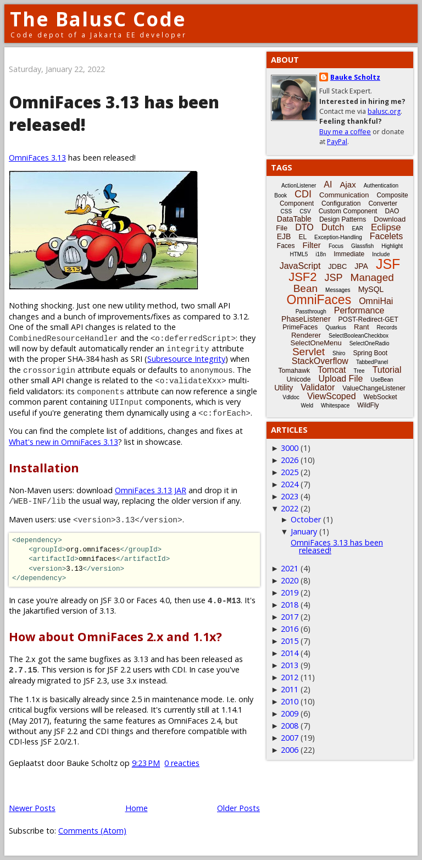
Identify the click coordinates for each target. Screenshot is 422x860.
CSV (305, 211)
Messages (338, 290)
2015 (289, 641)
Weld (307, 406)
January (304, 531)
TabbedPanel (372, 362)
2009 (289, 713)
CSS (286, 211)
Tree (358, 371)
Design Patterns (342, 219)
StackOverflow (320, 361)
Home (136, 808)
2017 (289, 616)
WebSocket (380, 397)
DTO (304, 227)
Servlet (308, 351)
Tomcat (332, 369)
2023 (289, 496)
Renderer (306, 335)
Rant (361, 327)
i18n (320, 254)
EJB (284, 236)
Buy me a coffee (345, 131)
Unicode (298, 379)
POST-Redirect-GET (368, 319)
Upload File (340, 378)
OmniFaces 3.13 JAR (150, 490)
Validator (318, 387)
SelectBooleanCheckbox (358, 336)
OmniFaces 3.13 (37, 157)
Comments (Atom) (92, 830)
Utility (283, 387)
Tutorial (387, 369)
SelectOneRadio (369, 343)
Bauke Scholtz (355, 77)
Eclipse (386, 227)
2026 (289, 460)
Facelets (386, 236)
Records (387, 327)
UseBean (381, 380)
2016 (289, 629)
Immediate (349, 254)
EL (302, 237)
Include (381, 254)
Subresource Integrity (186, 359)
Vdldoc (290, 397)
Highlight (392, 246)
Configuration (340, 203)
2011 (289, 689)
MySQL (371, 289)
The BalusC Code (98, 19)
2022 (289, 508)
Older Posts (238, 808)
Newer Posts (32, 808)
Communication (344, 195)
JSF (388, 264)
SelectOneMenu (315, 343)
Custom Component (348, 211)
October (306, 519)
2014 (289, 653)
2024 (289, 484)
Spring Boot (370, 353)
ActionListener (298, 186)
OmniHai (376, 301)
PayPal (337, 141)
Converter (382, 203)
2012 (289, 677)
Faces (286, 246)
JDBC (337, 266)
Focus (336, 246)
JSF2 (302, 277)
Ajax (348, 184)
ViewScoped (331, 396)
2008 (289, 725)
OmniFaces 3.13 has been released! (337, 546)
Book (280, 195)
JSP (334, 277)
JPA (361, 266)
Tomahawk (294, 370)
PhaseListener (306, 319)
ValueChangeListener (374, 388)
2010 (289, 701)
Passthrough (311, 311)
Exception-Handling (338, 237)
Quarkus (335, 327)
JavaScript (300, 266)
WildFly (368, 405)
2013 (289, 665)
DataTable (294, 218)
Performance (359, 310)
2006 (289, 750)
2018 (289, 604)
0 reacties (181, 763)
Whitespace (335, 406)
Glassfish (362, 246)
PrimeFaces (300, 327)
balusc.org (384, 111)
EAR (357, 228)
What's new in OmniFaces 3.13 (63, 442)
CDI (303, 194)
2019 (289, 592)
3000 (289, 448)
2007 (289, 737)
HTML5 (299, 254)
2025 (289, 472)
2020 (289, 580)
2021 (289, 568)
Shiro (338, 353)
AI (328, 184)
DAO (392, 211)
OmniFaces (319, 300)
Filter (312, 245)
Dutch (333, 227)
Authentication (381, 186)
